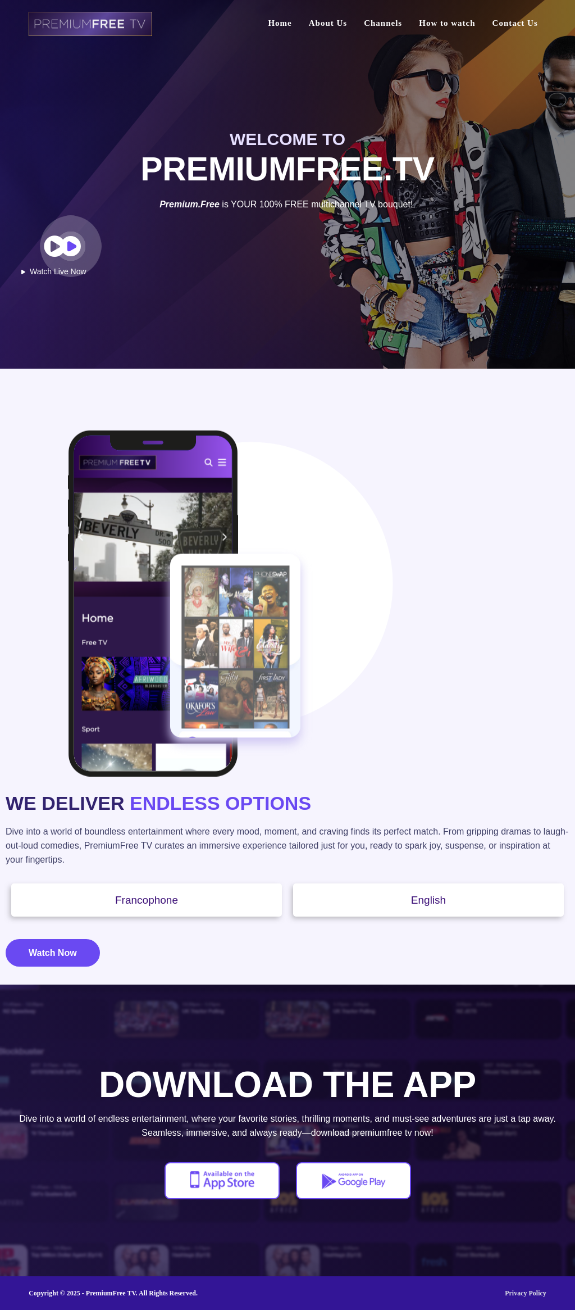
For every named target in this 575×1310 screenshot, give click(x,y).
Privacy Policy (525, 1293)
